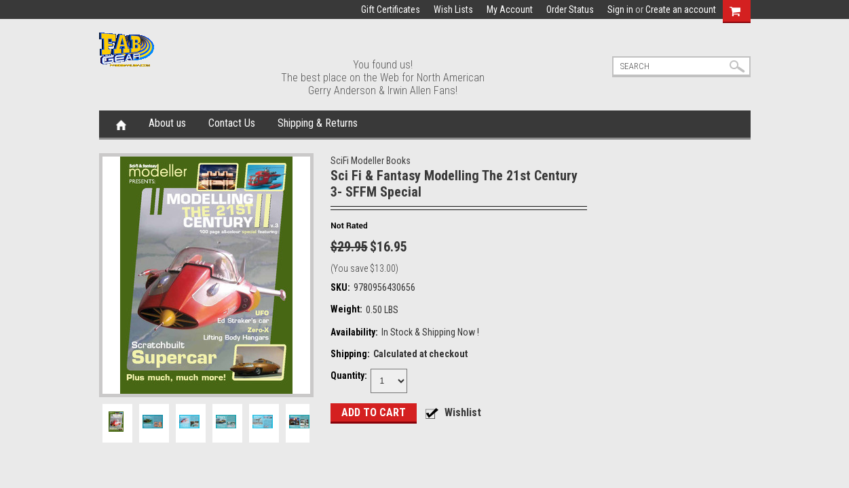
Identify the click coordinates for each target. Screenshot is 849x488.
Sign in (620, 9)
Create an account (680, 9)
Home (121, 124)
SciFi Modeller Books (371, 160)
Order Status (570, 9)
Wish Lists (453, 9)
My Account (510, 9)
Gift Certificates (390, 9)
